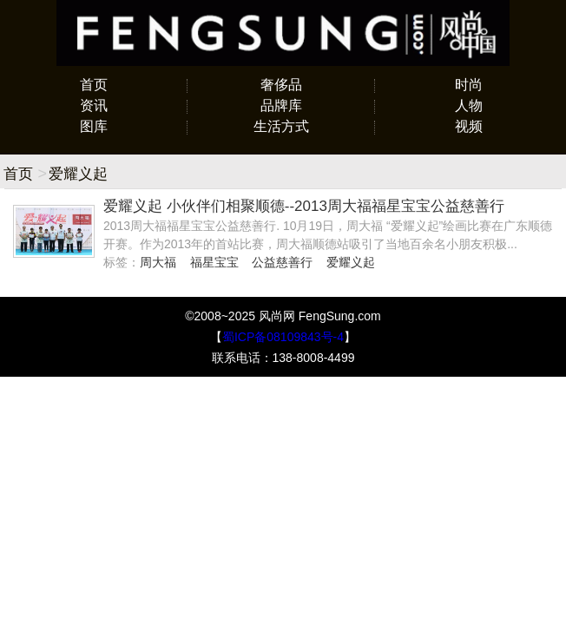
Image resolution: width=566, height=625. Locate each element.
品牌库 (281, 105)
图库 (94, 126)
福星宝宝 (214, 262)
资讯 (94, 105)
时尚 (469, 84)
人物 (469, 105)
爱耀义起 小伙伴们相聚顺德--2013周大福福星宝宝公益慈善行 (303, 206)
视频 (469, 126)
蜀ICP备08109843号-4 (283, 337)
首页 (94, 84)
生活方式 (281, 126)
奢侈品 (281, 84)
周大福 (158, 262)
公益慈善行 (282, 262)
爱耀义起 (350, 262)
